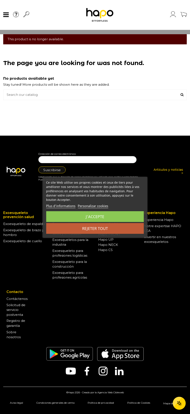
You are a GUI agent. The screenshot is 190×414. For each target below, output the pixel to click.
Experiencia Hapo (158, 220)
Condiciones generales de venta (55, 402)
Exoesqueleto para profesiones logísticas (69, 253)
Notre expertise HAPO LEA (162, 228)
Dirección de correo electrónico (57, 153)
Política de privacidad (101, 402)
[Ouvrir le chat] (179, 403)
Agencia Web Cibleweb (110, 392)
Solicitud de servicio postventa (15, 310)
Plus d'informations (60, 206)
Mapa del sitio (171, 403)
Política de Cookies (138, 402)
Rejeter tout (95, 228)
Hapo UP (106, 239)
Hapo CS (105, 250)
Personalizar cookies (93, 206)
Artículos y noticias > (168, 171)
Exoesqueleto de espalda (24, 224)
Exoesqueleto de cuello (22, 241)
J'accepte (95, 216)
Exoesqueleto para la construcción (69, 264)
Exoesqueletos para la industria (70, 242)
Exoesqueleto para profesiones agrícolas (69, 275)
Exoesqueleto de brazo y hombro (23, 232)
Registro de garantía (15, 323)
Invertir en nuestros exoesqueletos (160, 239)
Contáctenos (17, 299)
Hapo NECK (108, 245)
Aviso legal (16, 402)
